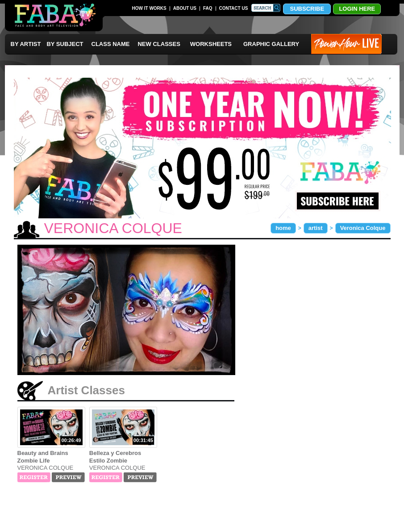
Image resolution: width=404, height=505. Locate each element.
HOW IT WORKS (149, 8)
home (283, 228)
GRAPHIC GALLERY (271, 44)
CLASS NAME (111, 44)
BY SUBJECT (64, 44)
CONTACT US (233, 8)
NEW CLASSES (158, 44)
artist (315, 228)
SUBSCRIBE (307, 8)
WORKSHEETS (211, 44)
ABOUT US (184, 8)
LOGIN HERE (357, 8)
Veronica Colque (363, 228)
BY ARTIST (26, 44)
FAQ (207, 8)
